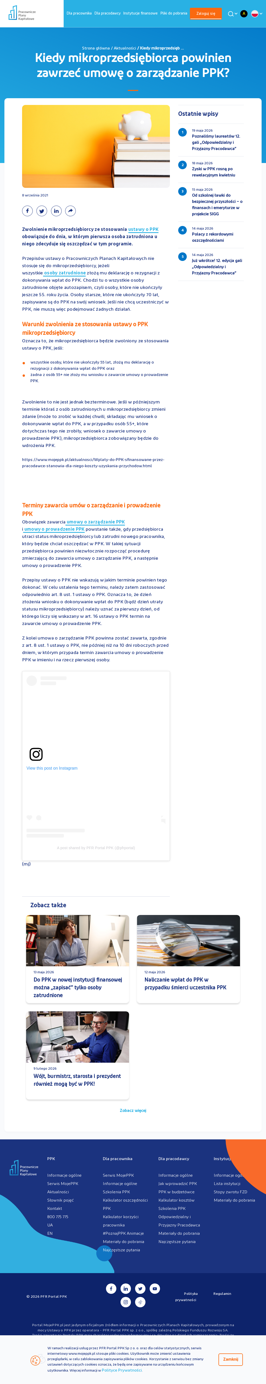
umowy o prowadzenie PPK (53, 530)
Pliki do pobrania (173, 14)
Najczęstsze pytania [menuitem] (121, 1250)
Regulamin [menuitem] (222, 1294)
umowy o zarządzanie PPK (95, 523)
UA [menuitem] (50, 1225)
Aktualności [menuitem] (58, 1192)
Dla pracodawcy (107, 14)
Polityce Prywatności (122, 1370)
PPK (51, 1159)
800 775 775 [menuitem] (57, 1217)
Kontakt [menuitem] (54, 1209)
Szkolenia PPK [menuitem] (116, 1192)
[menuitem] (79, 13)
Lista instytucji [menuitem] (227, 1184)
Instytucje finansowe (140, 14)
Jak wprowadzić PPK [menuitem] (177, 1184)
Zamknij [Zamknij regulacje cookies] (230, 1360)
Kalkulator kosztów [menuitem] (176, 1200)
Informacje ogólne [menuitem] (64, 1176)
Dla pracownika (79, 14)
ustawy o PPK (143, 230)
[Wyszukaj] (232, 13)
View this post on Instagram (51, 768)
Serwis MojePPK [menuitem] (62, 1184)
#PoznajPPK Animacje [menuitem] (123, 1234)
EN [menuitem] (50, 1234)
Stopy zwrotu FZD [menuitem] (230, 1192)
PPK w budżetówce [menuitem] (176, 1192)
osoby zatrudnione (64, 273)
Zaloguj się (205, 14)
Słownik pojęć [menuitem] (60, 1200)
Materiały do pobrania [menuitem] (123, 1242)
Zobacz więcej (133, 1111)
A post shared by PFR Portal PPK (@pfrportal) (96, 848)
